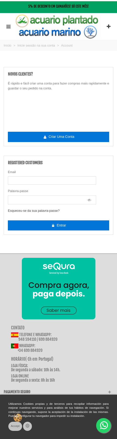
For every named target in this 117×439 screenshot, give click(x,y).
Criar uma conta (58, 137)
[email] (52, 180)
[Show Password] (89, 200)
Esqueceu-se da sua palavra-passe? (34, 210)
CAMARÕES (63, 6)
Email (12, 172)
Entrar (58, 225)
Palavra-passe (18, 191)
